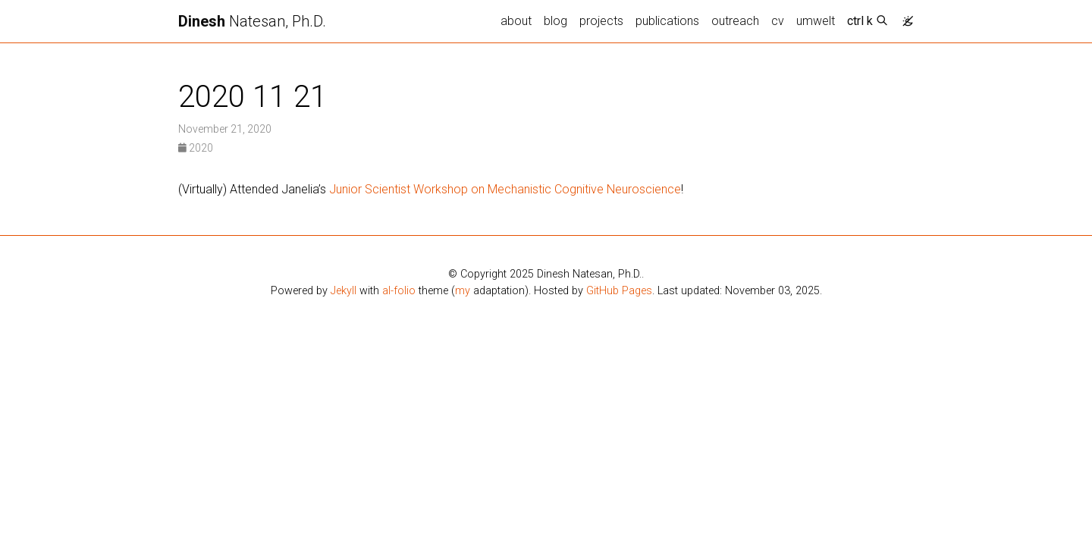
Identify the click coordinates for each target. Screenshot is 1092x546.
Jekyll (343, 290)
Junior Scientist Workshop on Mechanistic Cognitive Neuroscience (505, 189)
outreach (735, 21)
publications (667, 21)
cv (777, 21)
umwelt (815, 21)
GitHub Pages (619, 290)
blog (555, 21)
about (516, 21)
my (462, 290)
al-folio (399, 290)
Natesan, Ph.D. (252, 21)
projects (601, 21)
